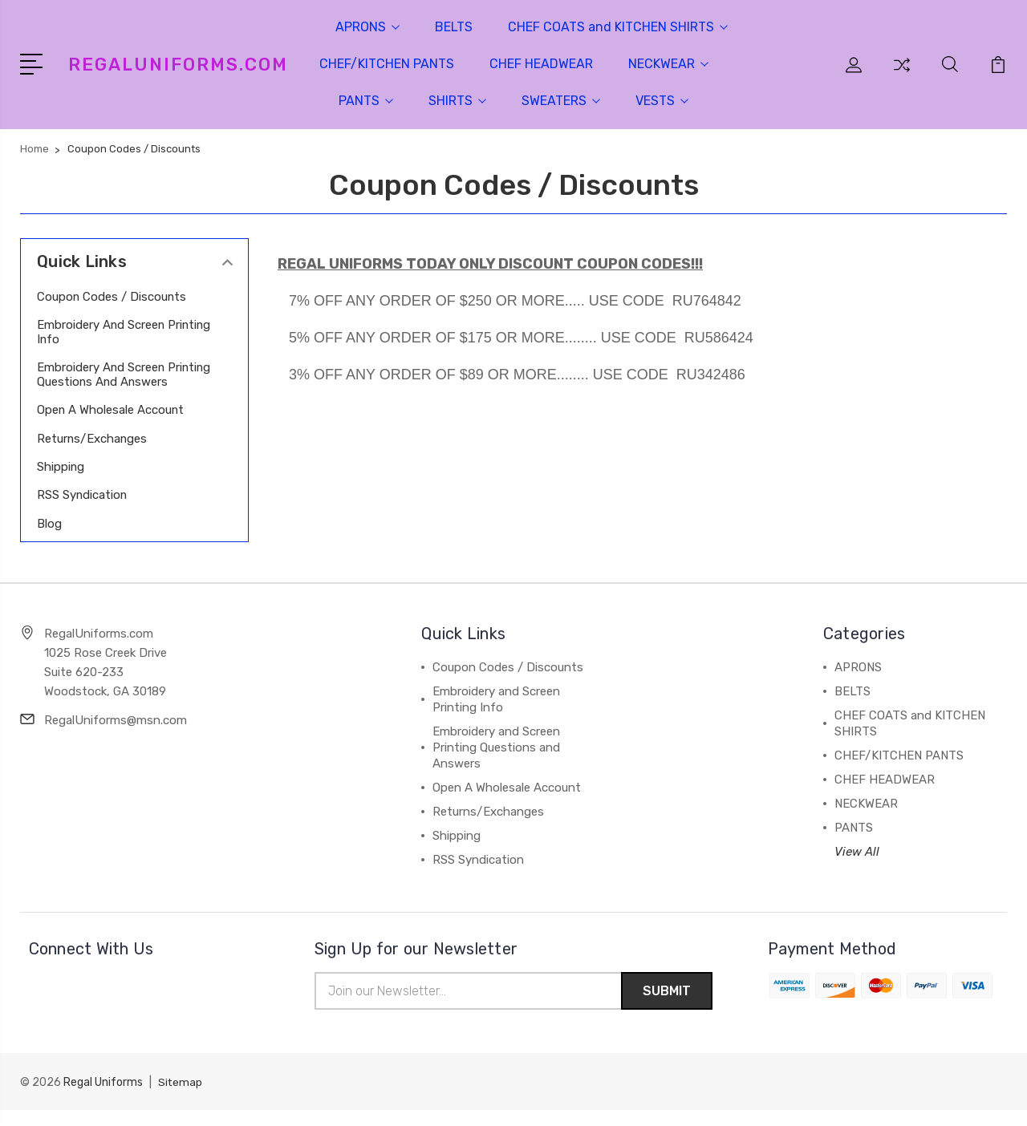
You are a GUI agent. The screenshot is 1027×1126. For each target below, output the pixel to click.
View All (856, 866)
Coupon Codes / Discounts (112, 297)
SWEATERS (561, 100)
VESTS (661, 100)
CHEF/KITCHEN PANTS (386, 63)
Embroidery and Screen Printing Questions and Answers (101, 381)
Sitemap (180, 1098)
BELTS (454, 26)
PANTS (366, 100)
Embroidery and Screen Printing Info (101, 332)
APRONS (367, 26)
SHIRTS (457, 100)
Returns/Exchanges (92, 453)
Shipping (61, 481)
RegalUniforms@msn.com (115, 734)
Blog (49, 538)
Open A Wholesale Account (111, 424)
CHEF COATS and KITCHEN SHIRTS (618, 26)
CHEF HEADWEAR (541, 63)
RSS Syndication (82, 509)
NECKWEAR (668, 63)
